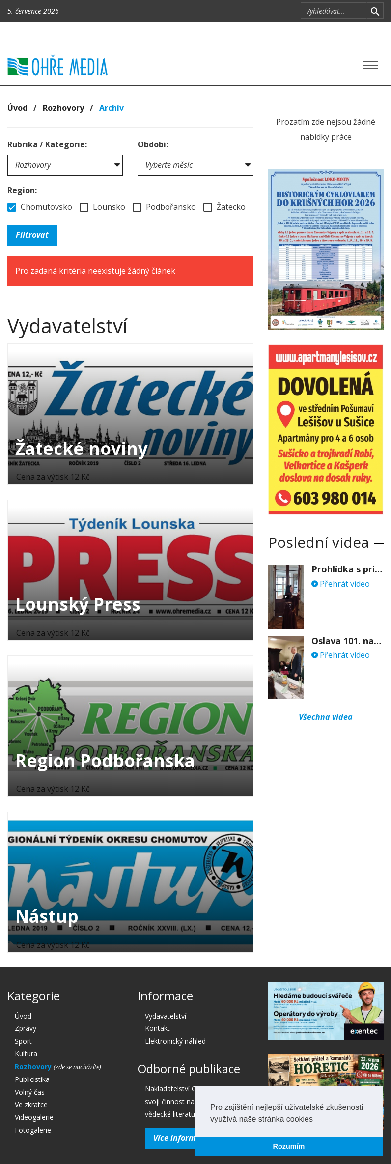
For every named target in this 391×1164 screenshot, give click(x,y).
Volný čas (30, 1092)
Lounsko (102, 206)
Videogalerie (34, 1117)
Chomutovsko (39, 206)
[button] (316, 1119)
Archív (111, 107)
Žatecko (224, 206)
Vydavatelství (165, 1016)
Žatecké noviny (81, 448)
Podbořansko (164, 206)
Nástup (47, 916)
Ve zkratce (31, 1104)
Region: (22, 190)
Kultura (26, 1053)
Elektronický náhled (175, 1041)
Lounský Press (77, 604)
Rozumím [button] (289, 1146)
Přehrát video (340, 583)
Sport (23, 1041)
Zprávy (25, 1028)
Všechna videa (326, 716)
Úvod (17, 107)
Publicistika (32, 1079)
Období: (153, 144)
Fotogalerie (33, 1130)
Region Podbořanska (105, 760)
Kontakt (157, 1028)
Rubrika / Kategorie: (47, 144)
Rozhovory (63, 107)
